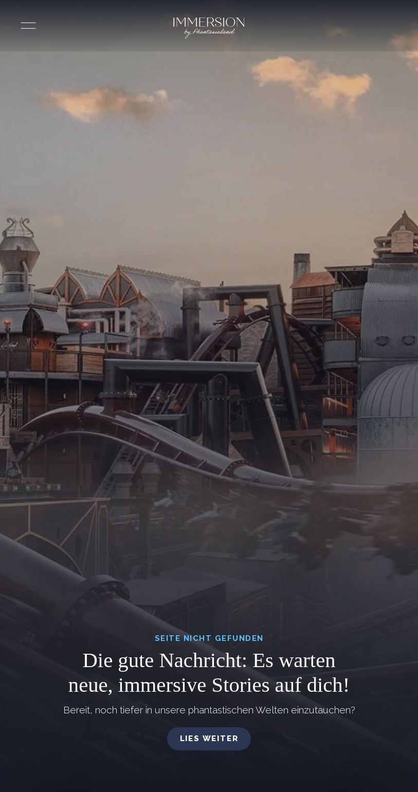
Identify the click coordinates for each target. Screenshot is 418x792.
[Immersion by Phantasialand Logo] (208, 28)
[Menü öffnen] (28, 26)
